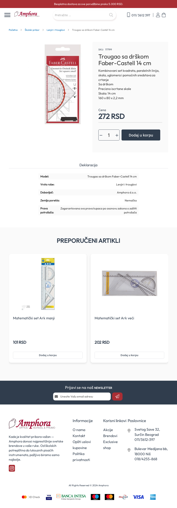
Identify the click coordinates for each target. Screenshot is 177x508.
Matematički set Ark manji (34, 318)
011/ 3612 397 (138, 15)
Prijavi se (158, 15)
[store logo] (31, 14)
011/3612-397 (144, 439)
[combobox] (84, 15)
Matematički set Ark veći (114, 318)
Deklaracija (88, 165)
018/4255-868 (145, 459)
